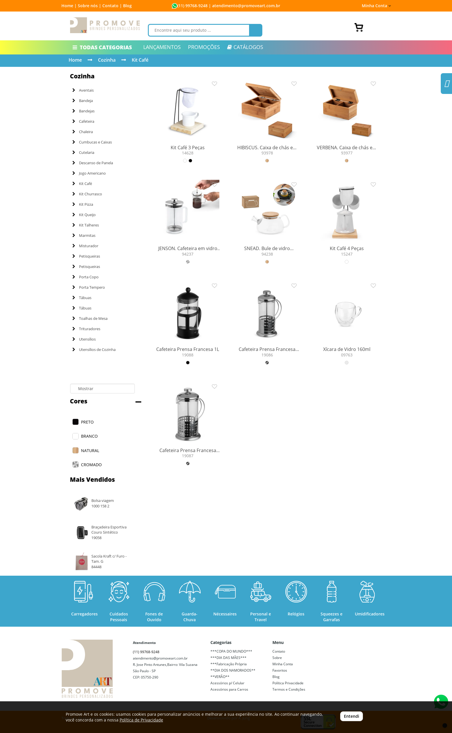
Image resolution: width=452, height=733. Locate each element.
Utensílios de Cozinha (94, 349)
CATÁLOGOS (245, 47)
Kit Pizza (82, 204)
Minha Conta (376, 5)
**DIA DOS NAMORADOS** (232, 670)
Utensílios (84, 339)
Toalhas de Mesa (90, 318)
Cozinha (107, 60)
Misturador (85, 245)
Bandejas (83, 111)
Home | (69, 5)
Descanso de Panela (92, 162)
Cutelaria (83, 152)
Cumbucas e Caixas (92, 142)
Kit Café (140, 60)
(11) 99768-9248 (192, 5)
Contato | (112, 5)
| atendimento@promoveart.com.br (244, 5)
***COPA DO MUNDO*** (231, 651)
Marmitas (83, 235)
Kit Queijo (84, 214)
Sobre (277, 657)
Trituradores (86, 328)
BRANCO (89, 436)
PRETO (87, 422)
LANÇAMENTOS (162, 47)
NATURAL (90, 450)
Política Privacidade (288, 683)
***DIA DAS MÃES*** (228, 657)
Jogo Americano (89, 173)
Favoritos (279, 670)
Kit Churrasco (87, 194)
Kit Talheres (85, 225)
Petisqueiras (86, 256)
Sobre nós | (89, 5)
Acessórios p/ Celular (227, 683)
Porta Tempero (88, 287)
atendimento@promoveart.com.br (160, 658)
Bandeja (82, 100)
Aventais (83, 90)
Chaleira (82, 131)
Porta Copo (85, 276)
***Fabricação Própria (228, 664)
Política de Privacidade (141, 720)
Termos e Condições (288, 689)
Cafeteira (83, 121)
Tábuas (81, 297)
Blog (127, 5)
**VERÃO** (219, 676)
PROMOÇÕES (204, 47)
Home (75, 60)
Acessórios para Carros (229, 689)
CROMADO (91, 464)
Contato (278, 651)
